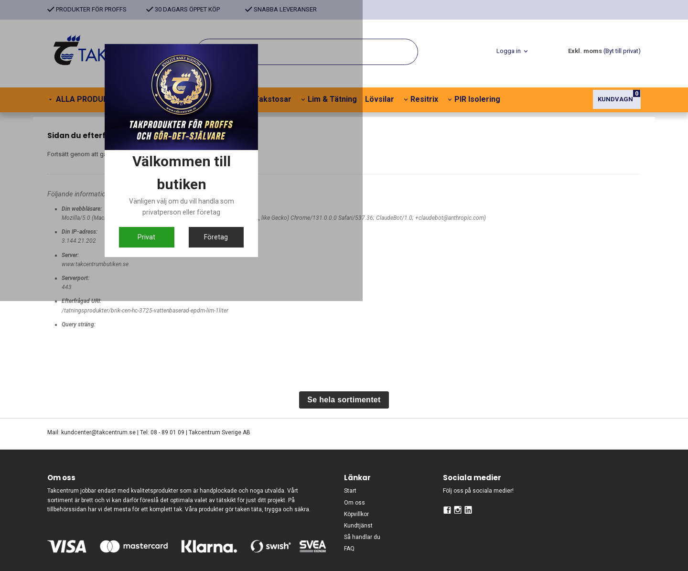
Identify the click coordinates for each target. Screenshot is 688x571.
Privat (297, 372)
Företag (390, 372)
